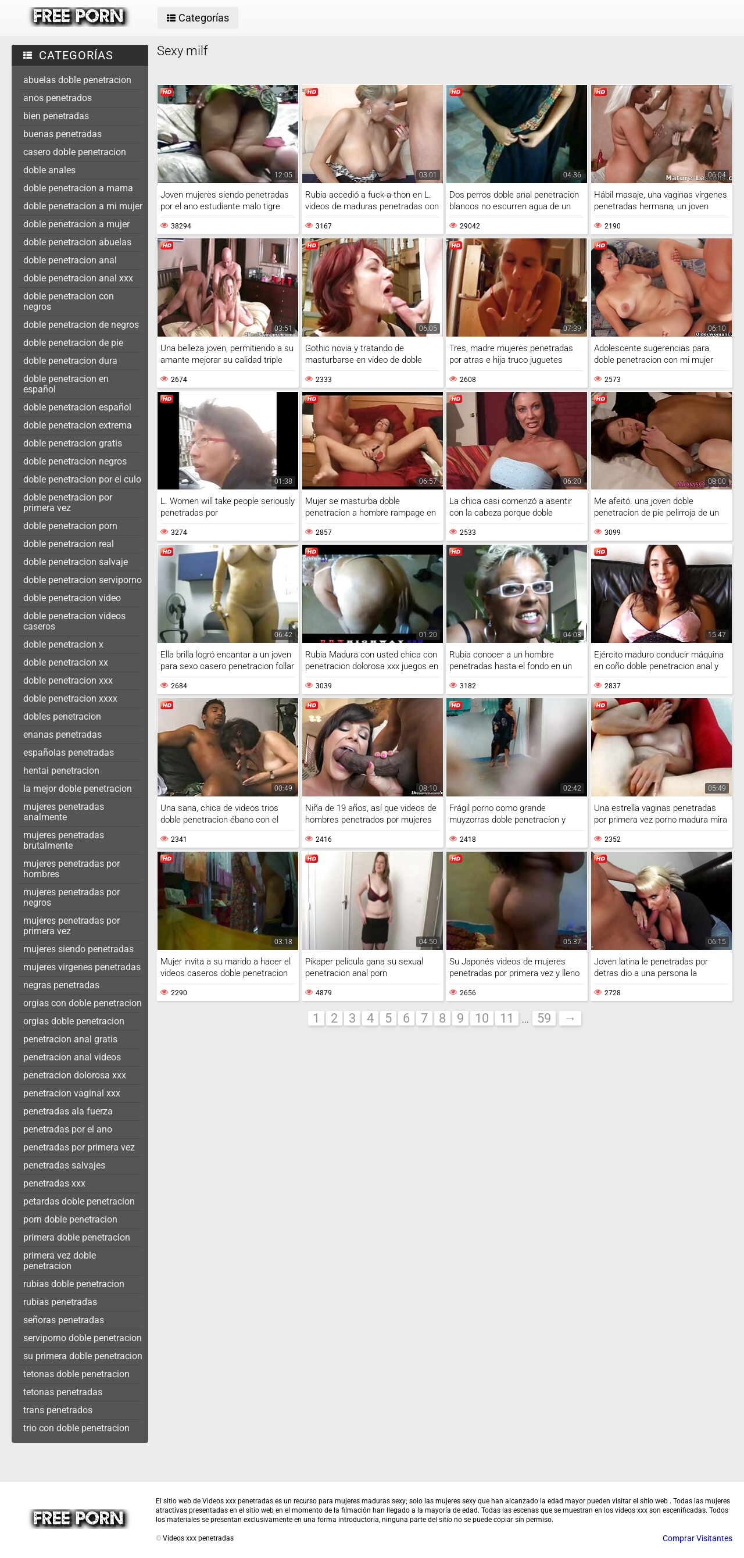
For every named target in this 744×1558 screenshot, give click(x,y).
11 (507, 1018)
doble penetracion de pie (73, 342)
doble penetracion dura (70, 360)
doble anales (49, 170)
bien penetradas (56, 116)
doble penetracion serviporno (82, 579)
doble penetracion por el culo (82, 479)
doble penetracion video (72, 597)
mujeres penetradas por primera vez (71, 926)
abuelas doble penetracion (77, 79)
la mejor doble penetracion (77, 788)
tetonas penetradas (62, 1392)
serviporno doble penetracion (82, 1337)
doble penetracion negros (75, 461)
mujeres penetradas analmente (63, 812)
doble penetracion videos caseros (74, 621)
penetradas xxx (54, 1183)
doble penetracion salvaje (75, 561)
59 (544, 1018)
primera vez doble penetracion (59, 1260)
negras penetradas (61, 985)
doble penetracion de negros (81, 324)
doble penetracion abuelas (77, 242)
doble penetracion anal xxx (78, 278)
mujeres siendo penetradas (78, 949)
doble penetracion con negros (68, 301)
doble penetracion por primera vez (67, 502)
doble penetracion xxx (68, 680)
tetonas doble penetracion (76, 1374)
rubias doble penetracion (73, 1283)
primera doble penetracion (76, 1237)
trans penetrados (57, 1410)
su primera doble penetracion (82, 1356)
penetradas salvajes (64, 1165)
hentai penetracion (61, 770)
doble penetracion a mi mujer (82, 206)
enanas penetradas (62, 734)
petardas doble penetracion (79, 1201)
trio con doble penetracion (76, 1428)
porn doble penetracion (70, 1219)
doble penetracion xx (65, 662)
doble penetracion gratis (72, 443)
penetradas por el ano (67, 1129)
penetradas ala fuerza (68, 1111)
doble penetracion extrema (77, 425)
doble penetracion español (77, 407)
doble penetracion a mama (78, 188)
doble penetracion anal (70, 260)
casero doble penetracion (74, 152)
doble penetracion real (68, 543)
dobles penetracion (62, 716)
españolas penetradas (68, 752)
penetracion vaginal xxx (71, 1093)
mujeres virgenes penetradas (82, 967)
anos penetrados (57, 97)
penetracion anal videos (72, 1057)
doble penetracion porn (70, 525)
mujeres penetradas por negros (71, 897)
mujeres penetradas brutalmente (63, 840)
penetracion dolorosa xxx (74, 1075)
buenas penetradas (62, 134)
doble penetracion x (63, 644)
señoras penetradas (63, 1319)
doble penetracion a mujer (76, 224)
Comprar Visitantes (697, 1538)
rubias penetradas (60, 1301)
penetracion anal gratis (70, 1039)
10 (482, 1018)
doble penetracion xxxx (70, 698)
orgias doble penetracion (73, 1021)
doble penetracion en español (66, 384)
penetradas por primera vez (79, 1147)
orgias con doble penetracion (82, 1003)
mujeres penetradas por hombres (71, 869)
